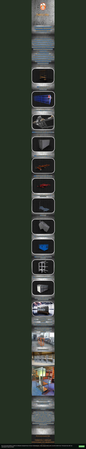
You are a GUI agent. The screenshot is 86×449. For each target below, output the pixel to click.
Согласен (81, 446)
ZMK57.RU (42, 15)
